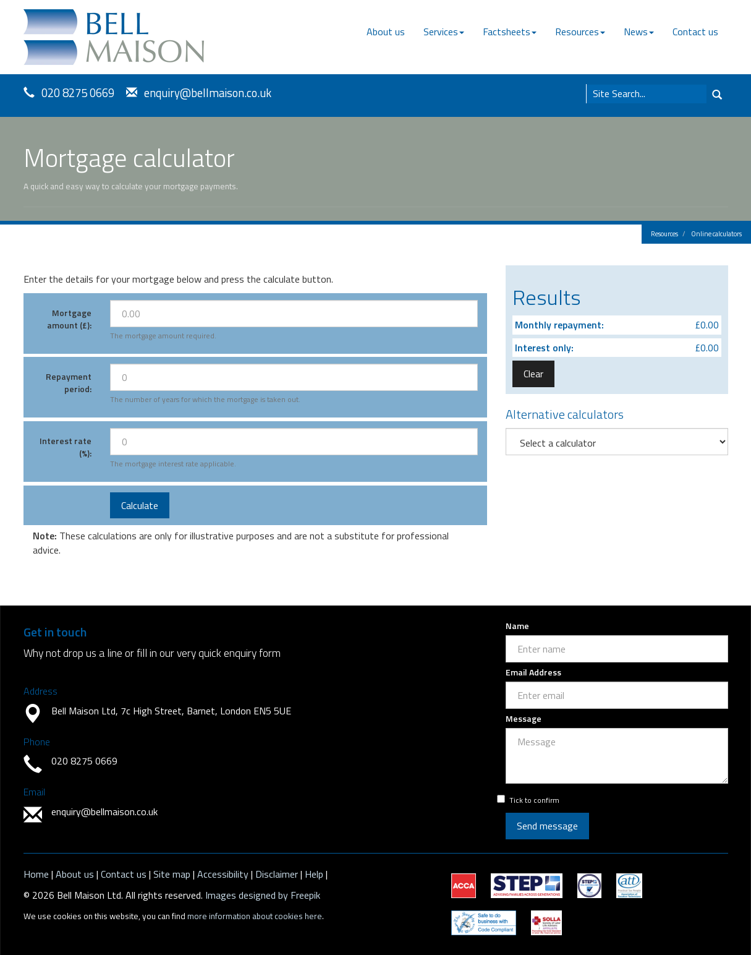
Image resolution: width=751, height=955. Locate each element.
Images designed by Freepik (262, 895)
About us (386, 31)
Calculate (139, 505)
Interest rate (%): (65, 447)
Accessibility (222, 874)
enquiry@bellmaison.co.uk (207, 92)
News (639, 31)
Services (443, 31)
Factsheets (510, 31)
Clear (533, 373)
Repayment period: (68, 382)
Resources (580, 31)
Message (523, 719)
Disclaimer (276, 874)
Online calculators (716, 234)
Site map (171, 874)
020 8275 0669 (77, 92)
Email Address (533, 672)
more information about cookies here (254, 916)
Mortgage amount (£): (69, 319)
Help (314, 874)
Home (36, 874)
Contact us (695, 31)
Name (517, 626)
